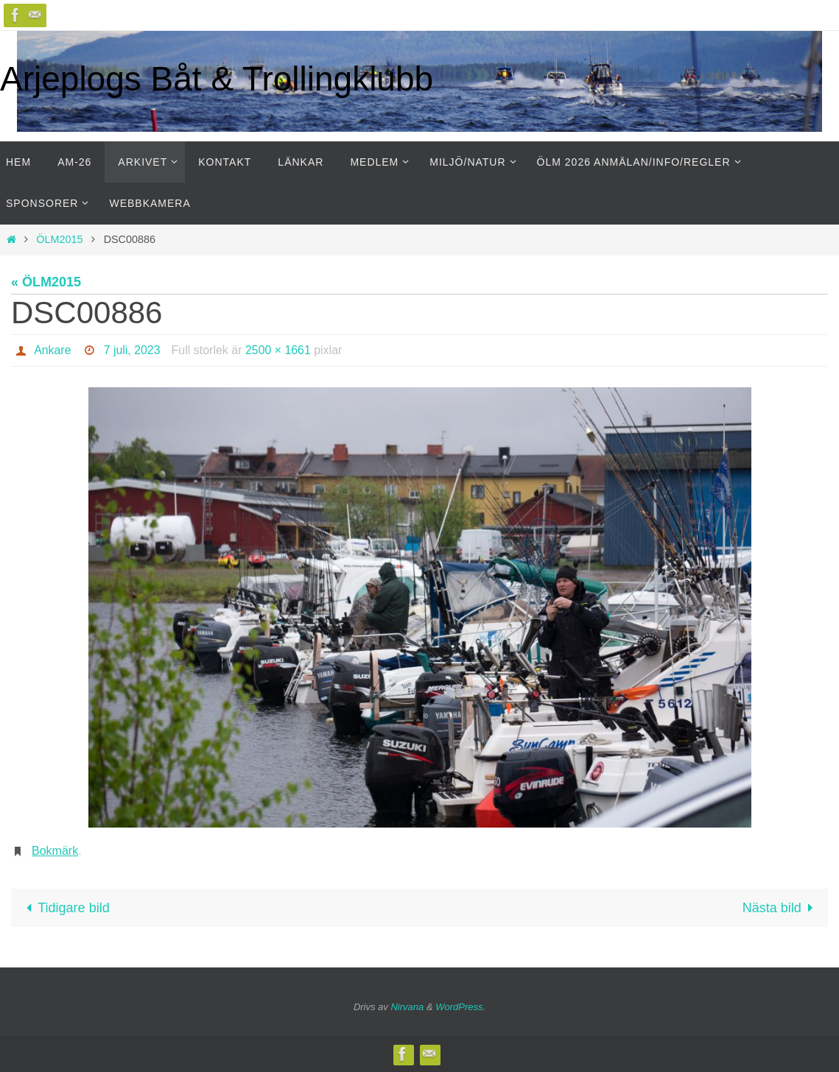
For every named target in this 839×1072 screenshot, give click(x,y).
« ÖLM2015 (46, 282)
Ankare (52, 350)
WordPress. (460, 1006)
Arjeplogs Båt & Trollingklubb (216, 79)
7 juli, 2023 (132, 350)
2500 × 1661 (279, 350)
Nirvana (407, 1006)
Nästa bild (781, 907)
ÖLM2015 (59, 239)
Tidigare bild (64, 907)
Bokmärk (55, 850)
